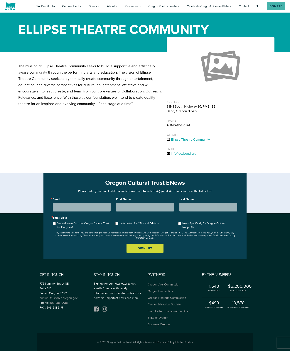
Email (56, 199)
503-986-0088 (58, 303)
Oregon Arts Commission (164, 284)
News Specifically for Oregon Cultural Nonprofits (203, 225)
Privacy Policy (166, 342)
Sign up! (145, 248)
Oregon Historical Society (164, 304)
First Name (123, 199)
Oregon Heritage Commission (167, 298)
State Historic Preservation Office (169, 311)
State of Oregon (158, 318)
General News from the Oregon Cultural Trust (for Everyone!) (83, 225)
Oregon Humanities (160, 291)
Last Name (186, 199)
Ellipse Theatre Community (190, 139)
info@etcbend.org (183, 154)
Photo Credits (184, 342)
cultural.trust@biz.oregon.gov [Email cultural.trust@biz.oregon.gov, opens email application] (58, 298)
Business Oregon (159, 324)
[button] (45, 6)
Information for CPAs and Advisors (140, 223)
